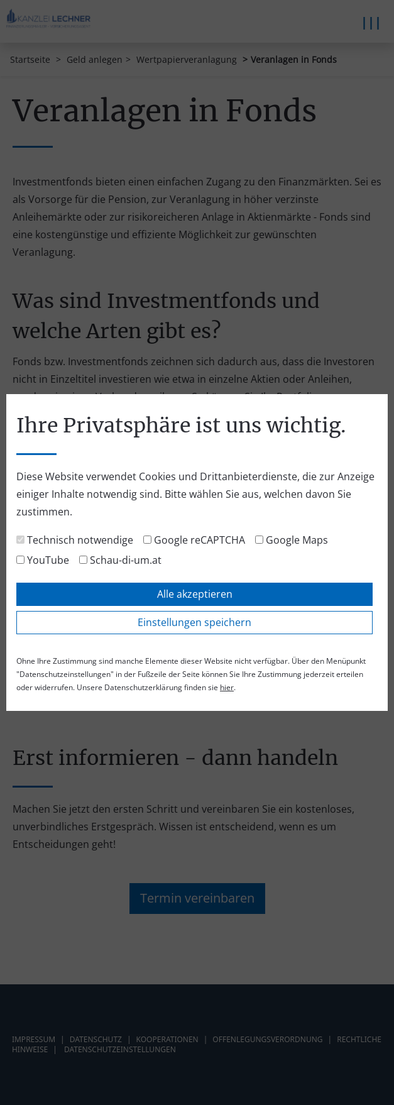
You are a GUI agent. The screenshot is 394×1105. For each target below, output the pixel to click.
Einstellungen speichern (194, 622)
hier (227, 687)
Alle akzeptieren (195, 594)
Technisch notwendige (74, 540)
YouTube (42, 560)
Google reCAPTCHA (194, 540)
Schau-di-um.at (120, 560)
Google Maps (291, 540)
